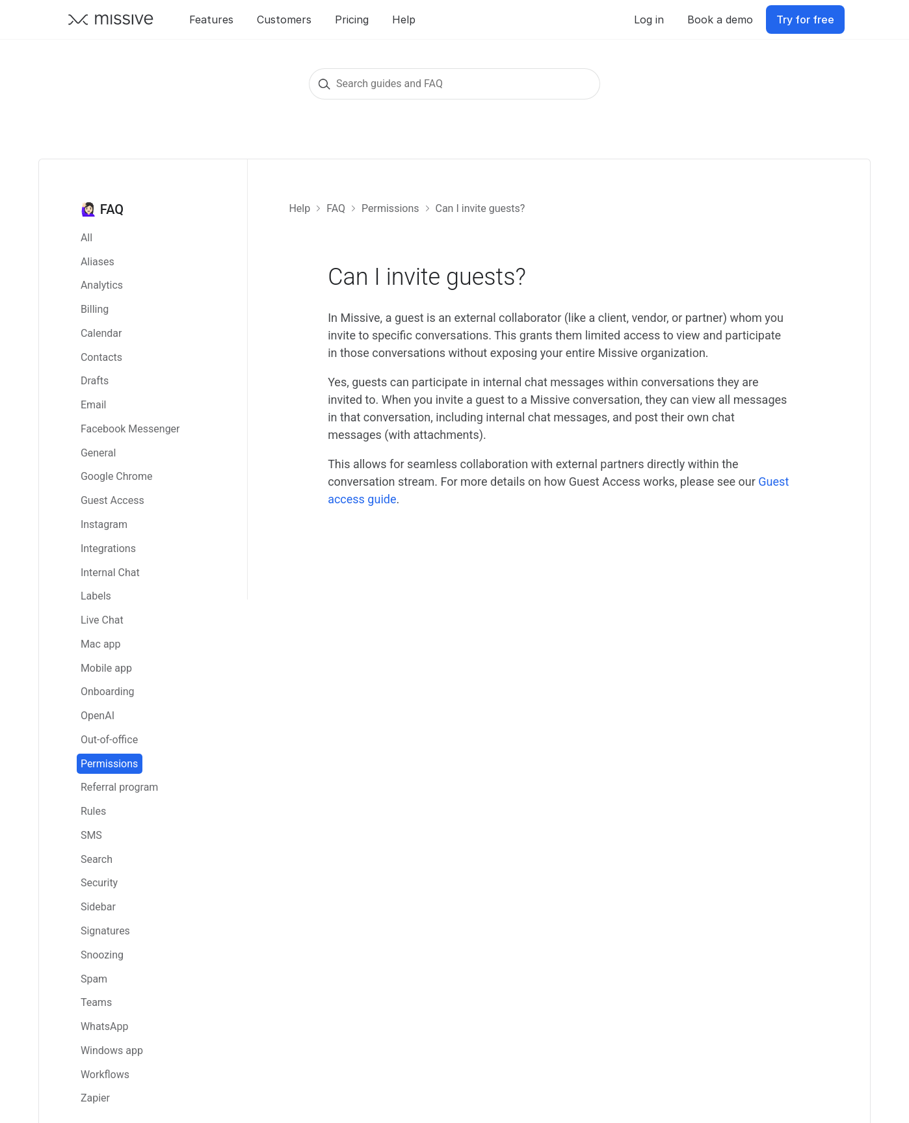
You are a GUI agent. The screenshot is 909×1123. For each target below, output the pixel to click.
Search (96, 859)
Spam (94, 979)
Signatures (105, 931)
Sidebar (98, 907)
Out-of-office (109, 739)
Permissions (109, 764)
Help (403, 19)
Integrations (108, 548)
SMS (91, 835)
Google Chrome (117, 476)
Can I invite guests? (480, 208)
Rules (93, 811)
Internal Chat (110, 572)
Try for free (805, 19)
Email (94, 405)
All (86, 237)
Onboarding (108, 691)
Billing (95, 309)
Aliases (97, 262)
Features (211, 19)
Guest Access (112, 500)
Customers (284, 19)
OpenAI (97, 715)
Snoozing (102, 955)
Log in (649, 19)
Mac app (101, 644)
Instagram (104, 524)
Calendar (101, 333)
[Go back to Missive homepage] (111, 19)
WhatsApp (105, 1026)
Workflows (105, 1074)
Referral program (120, 787)
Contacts (101, 357)
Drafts (95, 381)
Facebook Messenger (130, 429)
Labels (96, 596)
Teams (96, 1002)
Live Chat (102, 620)
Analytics (102, 285)
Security (99, 883)
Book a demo (720, 19)
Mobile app (106, 668)
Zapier (95, 1098)
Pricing (352, 19)
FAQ (335, 208)
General (98, 453)
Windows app (112, 1050)
